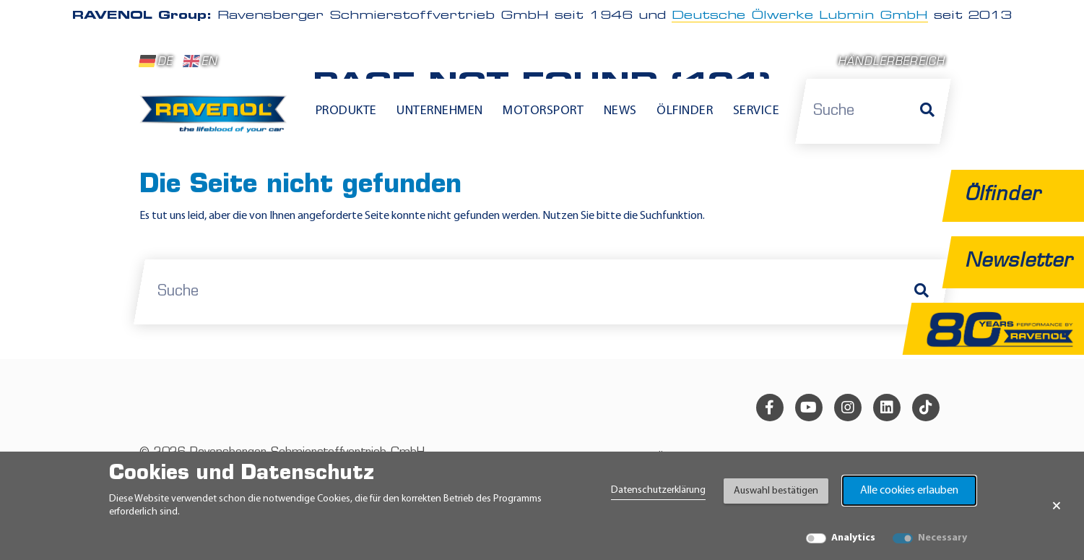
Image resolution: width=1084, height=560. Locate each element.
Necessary (942, 538)
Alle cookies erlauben (909, 490)
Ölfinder (684, 111)
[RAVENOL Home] (217, 120)
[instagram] (848, 407)
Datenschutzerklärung (658, 490)
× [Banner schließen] (1056, 506)
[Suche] (927, 111)
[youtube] (809, 407)
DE (156, 61)
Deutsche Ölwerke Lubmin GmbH (800, 16)
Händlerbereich (891, 62)
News (620, 111)
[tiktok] (926, 407)
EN (200, 61)
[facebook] (770, 407)
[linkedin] (887, 407)
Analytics (853, 538)
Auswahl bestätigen (776, 491)
